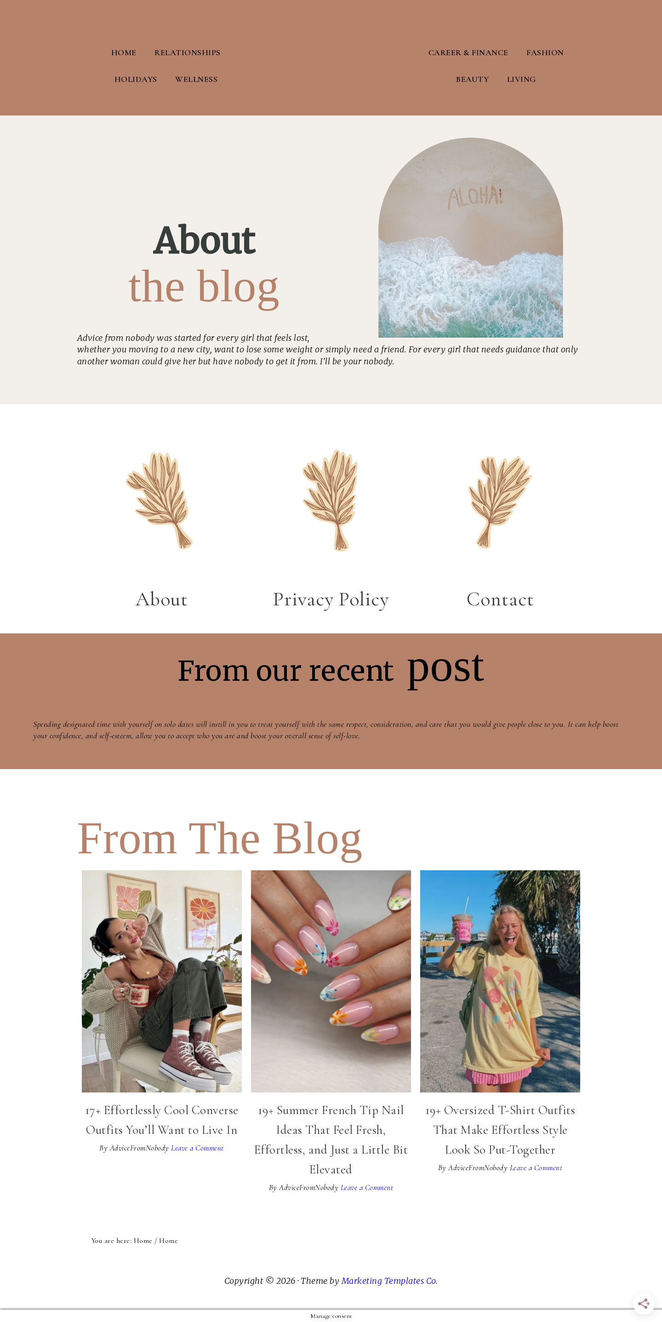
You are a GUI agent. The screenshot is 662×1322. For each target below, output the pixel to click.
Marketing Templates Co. (390, 1280)
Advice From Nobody (331, 57)
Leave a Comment (197, 1147)
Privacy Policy (331, 598)
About (162, 598)
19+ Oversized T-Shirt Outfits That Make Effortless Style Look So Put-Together (500, 1129)
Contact (500, 598)
